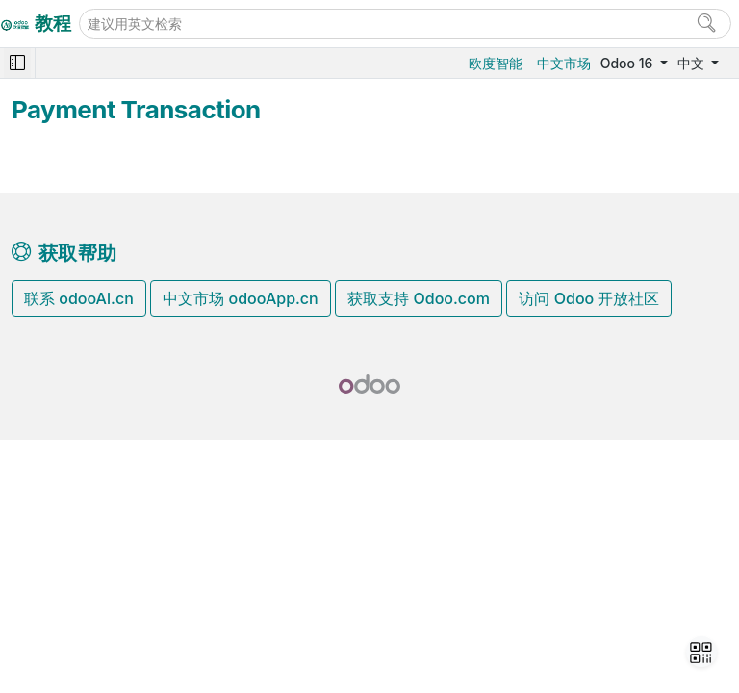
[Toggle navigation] (17, 63)
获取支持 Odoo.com (418, 298)
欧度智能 (495, 63)
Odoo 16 (628, 63)
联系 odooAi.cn (79, 298)
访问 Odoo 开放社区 (589, 298)
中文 (692, 63)
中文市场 (564, 63)
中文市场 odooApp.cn (240, 298)
